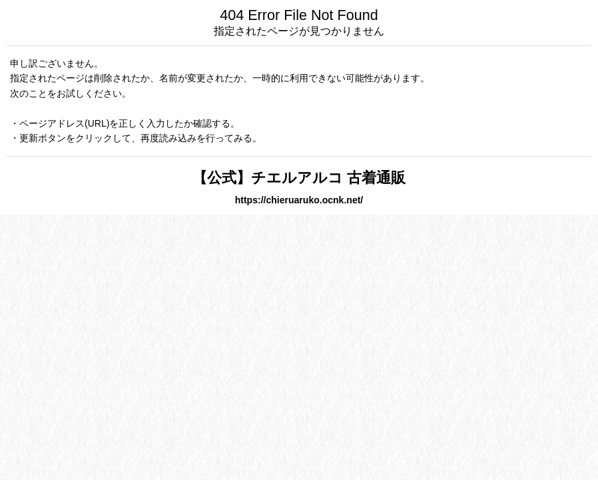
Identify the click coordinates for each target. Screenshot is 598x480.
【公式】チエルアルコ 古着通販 (299, 177)
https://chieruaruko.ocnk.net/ (299, 200)
